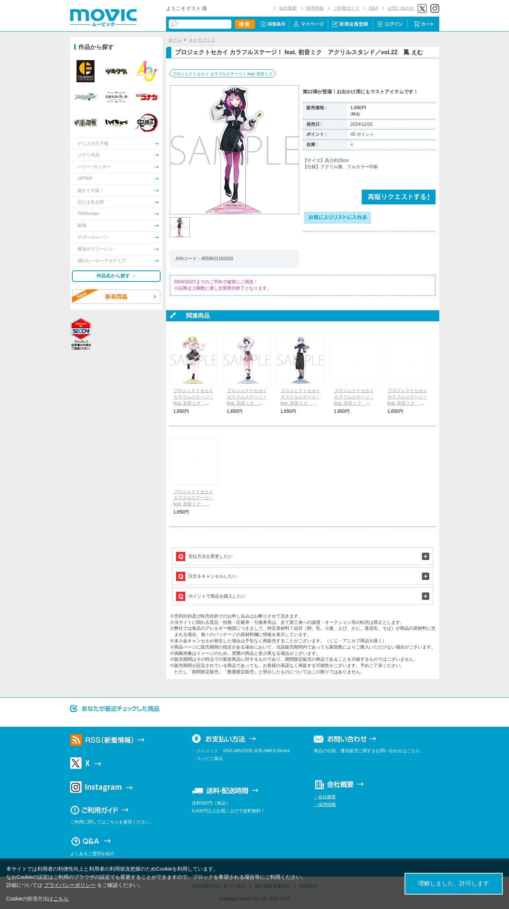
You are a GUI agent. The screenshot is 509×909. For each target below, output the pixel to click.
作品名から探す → (116, 276)
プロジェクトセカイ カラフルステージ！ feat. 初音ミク (222, 74)
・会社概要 (325, 796)
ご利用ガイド (346, 8)
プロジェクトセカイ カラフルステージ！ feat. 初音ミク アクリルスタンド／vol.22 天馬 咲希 (193, 403)
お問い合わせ (401, 8)
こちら (61, 899)
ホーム (175, 39)
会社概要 (288, 8)
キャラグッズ (202, 39)
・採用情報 (325, 804)
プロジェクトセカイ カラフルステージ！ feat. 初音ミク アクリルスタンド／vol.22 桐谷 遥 (247, 403)
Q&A (373, 8)
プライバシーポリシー (70, 885)
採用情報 (315, 8)
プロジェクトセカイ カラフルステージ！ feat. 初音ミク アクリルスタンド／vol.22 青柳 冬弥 (301, 403)
